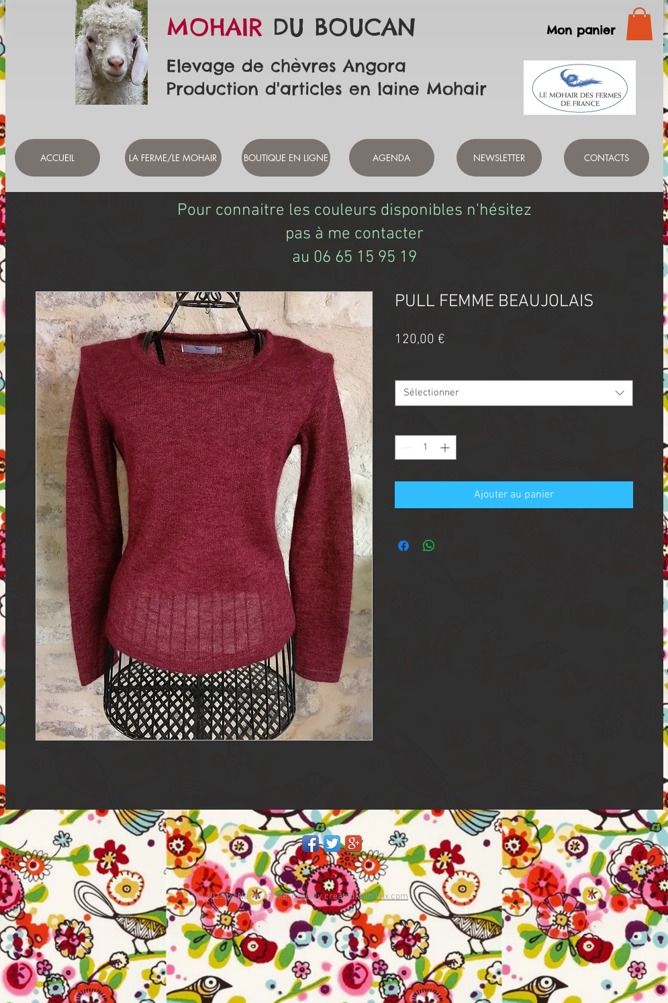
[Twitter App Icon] (332, 843)
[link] (639, 23)
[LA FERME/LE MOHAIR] (173, 158)
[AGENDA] (391, 158)
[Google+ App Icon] (353, 843)
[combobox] (514, 393)
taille (407, 367)
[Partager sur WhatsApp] (429, 546)
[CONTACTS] (606, 158)
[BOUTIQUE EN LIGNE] (286, 158)
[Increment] (446, 447)
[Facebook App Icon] (310, 843)
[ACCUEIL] (57, 158)
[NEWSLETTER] (499, 158)
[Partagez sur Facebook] (403, 546)
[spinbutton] (426, 447)
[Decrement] (405, 447)
